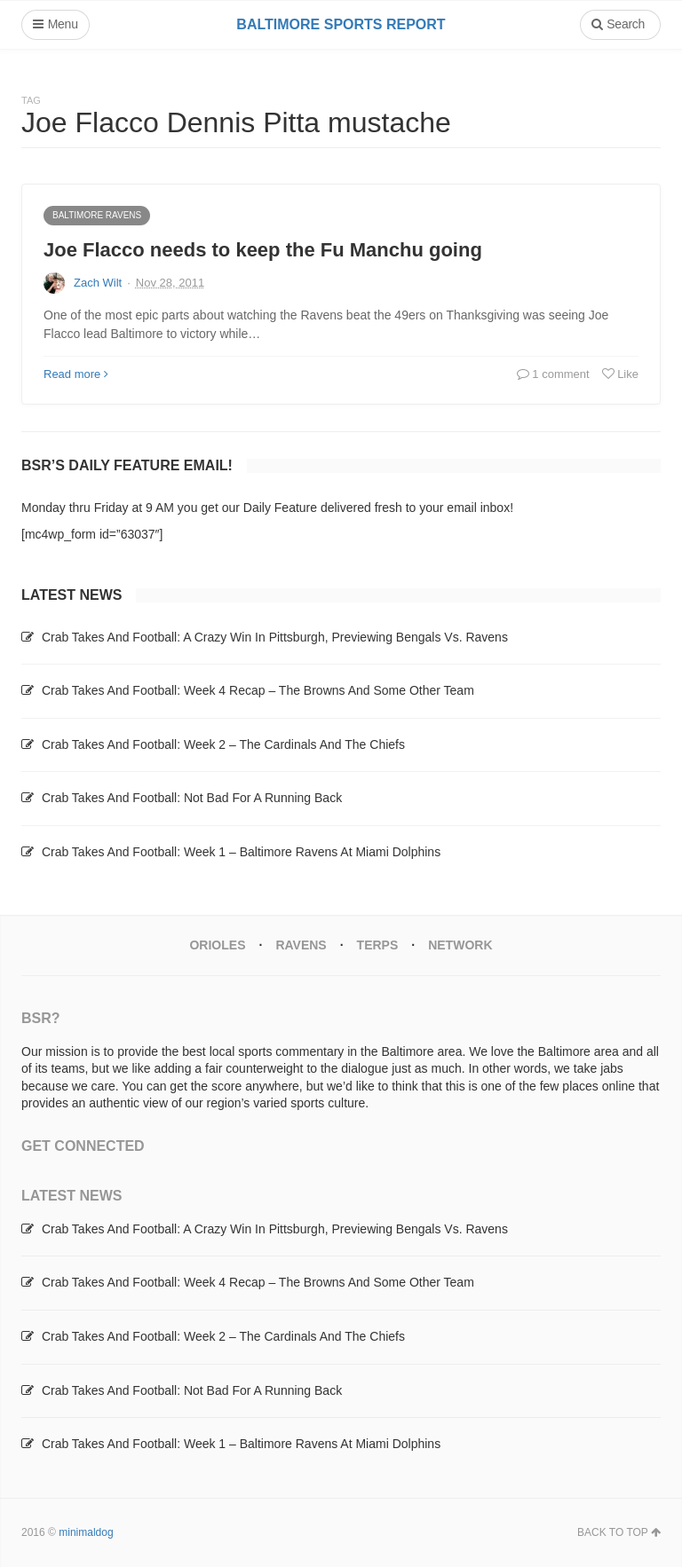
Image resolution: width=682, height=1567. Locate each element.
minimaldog (86, 1532)
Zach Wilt (98, 282)
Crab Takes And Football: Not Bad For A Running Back (192, 798)
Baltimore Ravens (96, 215)
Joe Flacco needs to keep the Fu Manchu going (263, 250)
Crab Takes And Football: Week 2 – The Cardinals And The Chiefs (223, 744)
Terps (378, 945)
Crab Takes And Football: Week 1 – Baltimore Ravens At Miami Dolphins (241, 852)
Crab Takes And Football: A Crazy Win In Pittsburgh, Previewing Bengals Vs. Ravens (275, 637)
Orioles (217, 945)
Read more (76, 374)
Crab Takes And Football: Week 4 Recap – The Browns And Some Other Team (258, 690)
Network (460, 945)
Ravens (300, 945)
